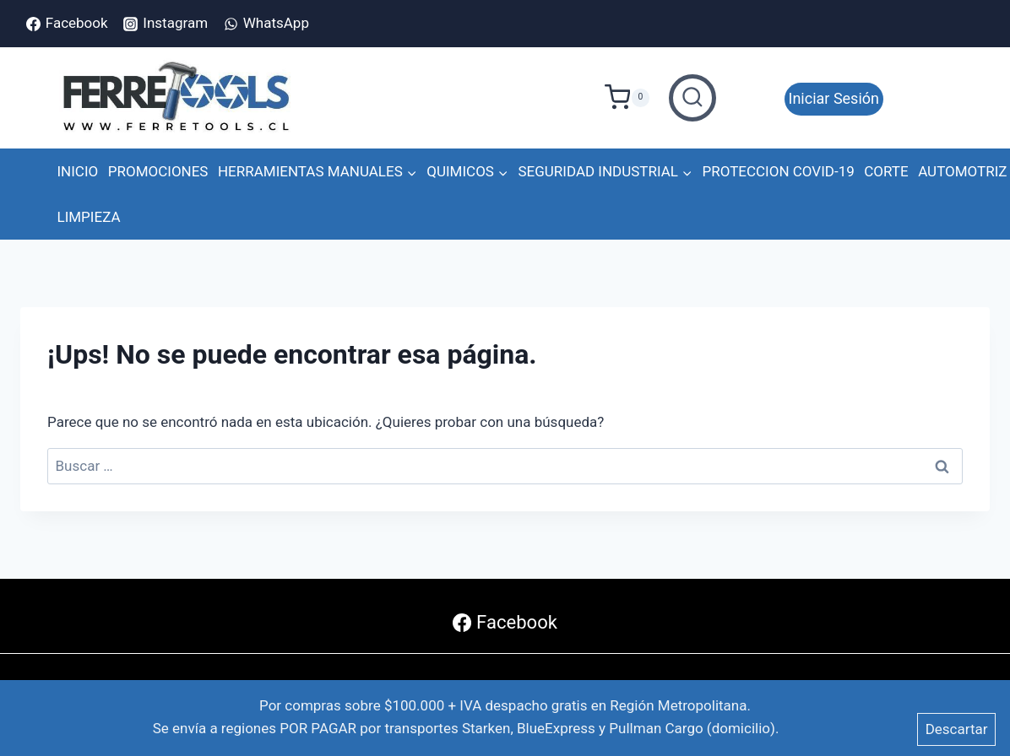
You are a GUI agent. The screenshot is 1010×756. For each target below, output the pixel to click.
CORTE (886, 171)
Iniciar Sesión (834, 98)
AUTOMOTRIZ (962, 171)
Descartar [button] (957, 729)
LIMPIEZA (89, 216)
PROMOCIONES (158, 171)
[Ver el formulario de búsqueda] (692, 98)
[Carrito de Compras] (632, 97)
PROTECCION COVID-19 (779, 171)
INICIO (78, 171)
